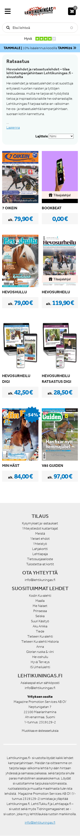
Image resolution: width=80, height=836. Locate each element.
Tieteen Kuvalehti (40, 636)
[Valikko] (7, 11)
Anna (40, 647)
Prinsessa (40, 611)
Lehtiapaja (40, 554)
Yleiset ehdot (40, 539)
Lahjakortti (40, 549)
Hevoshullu (40, 657)
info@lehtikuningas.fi (40, 580)
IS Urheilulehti (40, 667)
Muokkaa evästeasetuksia (40, 731)
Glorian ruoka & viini (40, 652)
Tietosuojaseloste (40, 559)
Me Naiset (40, 606)
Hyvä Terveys (40, 662)
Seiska (40, 616)
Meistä (40, 533)
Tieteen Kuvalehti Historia (40, 641)
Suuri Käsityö (40, 621)
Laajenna (13, 127)
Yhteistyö (40, 544)
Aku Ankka (40, 626)
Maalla (40, 601)
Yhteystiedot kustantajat (40, 528)
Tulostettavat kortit (40, 564)
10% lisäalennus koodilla (38, 48)
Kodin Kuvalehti (40, 596)
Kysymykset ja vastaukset (40, 523)
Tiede (40, 631)
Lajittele (41, 136)
